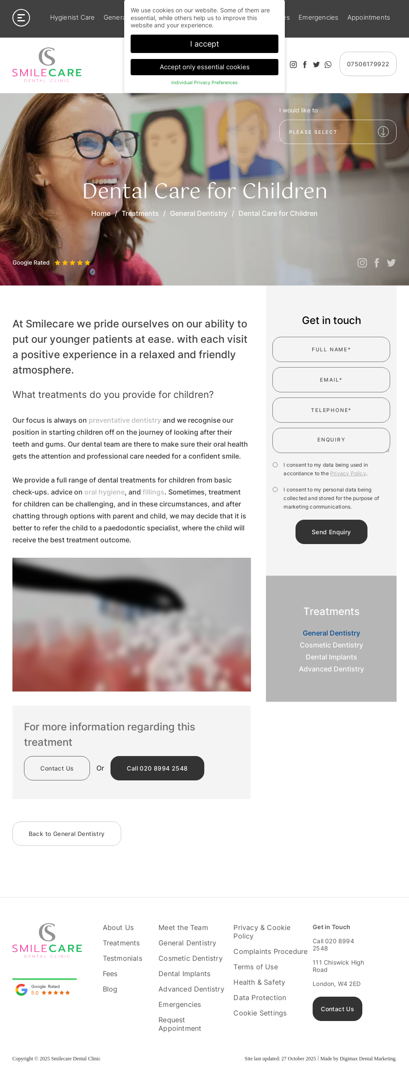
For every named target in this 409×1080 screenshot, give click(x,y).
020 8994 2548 (157, 768)
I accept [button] (204, 43)
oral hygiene (104, 492)
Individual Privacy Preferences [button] (204, 82)
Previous (18, 254)
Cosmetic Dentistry (331, 645)
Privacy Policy (348, 473)
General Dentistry (198, 213)
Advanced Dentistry (331, 669)
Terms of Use (255, 966)
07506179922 (368, 64)
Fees (110, 973)
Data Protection (259, 997)
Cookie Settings (260, 1013)
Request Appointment (179, 1024)
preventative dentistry (125, 420)
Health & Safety (259, 982)
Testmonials (122, 958)
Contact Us (57, 768)
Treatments (140, 213)
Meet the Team (183, 927)
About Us (118, 927)
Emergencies (318, 18)
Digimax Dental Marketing (367, 1059)
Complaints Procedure (270, 951)
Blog (110, 989)
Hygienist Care (72, 18)
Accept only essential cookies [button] (205, 66)
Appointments (368, 18)
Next (37, 254)
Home (100, 213)
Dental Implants (331, 657)
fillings (153, 492)
